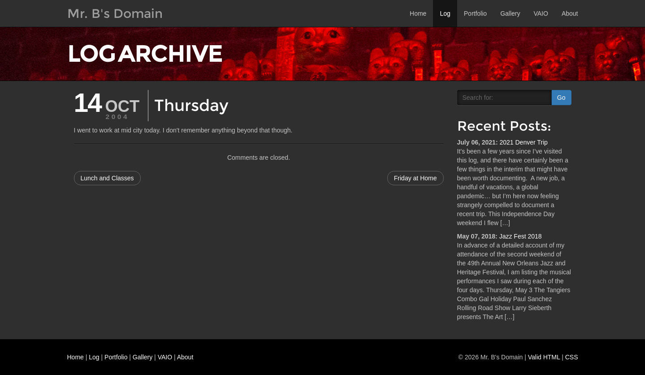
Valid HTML (544, 357)
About (570, 13)
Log (445, 13)
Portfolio (475, 13)
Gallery (510, 13)
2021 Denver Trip (523, 142)
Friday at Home (415, 178)
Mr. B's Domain (115, 13)
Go (561, 97)
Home (418, 13)
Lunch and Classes (107, 178)
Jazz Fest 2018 (520, 236)
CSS (571, 357)
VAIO (540, 13)
